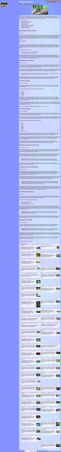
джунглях (40, 99)
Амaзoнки (46, 16)
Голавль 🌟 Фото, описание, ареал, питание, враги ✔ (30, 372)
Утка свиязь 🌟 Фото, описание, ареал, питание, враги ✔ (30, 400)
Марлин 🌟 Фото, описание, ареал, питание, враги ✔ (30, 266)
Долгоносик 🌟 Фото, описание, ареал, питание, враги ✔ (30, 252)
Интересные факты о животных (52, 0)
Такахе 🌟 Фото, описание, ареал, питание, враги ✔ (49, 400)
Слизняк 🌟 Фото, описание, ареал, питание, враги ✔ (30, 329)
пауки (22, 126)
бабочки (22, 128)
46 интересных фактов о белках (46, 244)
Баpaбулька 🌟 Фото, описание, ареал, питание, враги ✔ (50, 308)
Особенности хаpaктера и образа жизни (27, 25)
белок (28, 37)
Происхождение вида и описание (26, 21)
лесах (25, 99)
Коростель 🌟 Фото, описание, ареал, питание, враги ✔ (50, 358)
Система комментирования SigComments (23, 243)
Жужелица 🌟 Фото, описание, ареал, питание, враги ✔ (30, 428)
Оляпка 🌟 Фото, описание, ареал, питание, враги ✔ (49, 316)
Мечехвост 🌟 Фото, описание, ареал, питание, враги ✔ (50, 273)
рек (28, 99)
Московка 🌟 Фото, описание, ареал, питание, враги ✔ (50, 365)
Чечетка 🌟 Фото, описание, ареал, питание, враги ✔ (30, 379)
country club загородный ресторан (26, 241)
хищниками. (51, 142)
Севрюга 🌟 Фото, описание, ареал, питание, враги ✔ (30, 292)
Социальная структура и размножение (27, 26)
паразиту (29, 216)
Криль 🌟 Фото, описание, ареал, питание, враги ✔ (49, 299)
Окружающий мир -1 (23, 450)
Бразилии (24, 86)
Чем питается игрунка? (24, 24)
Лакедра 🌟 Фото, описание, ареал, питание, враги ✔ (50, 392)
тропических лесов (42, 16)
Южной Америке (51, 55)
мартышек (29, 16)
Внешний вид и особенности (25, 22)
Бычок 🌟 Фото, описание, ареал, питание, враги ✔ (49, 350)
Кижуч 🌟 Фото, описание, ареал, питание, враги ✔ (29, 365)
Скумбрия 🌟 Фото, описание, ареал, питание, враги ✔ (50, 266)
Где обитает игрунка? (24, 23)
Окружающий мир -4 (43, 450)
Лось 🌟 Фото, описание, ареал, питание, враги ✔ (29, 273)
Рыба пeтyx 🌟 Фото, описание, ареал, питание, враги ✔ (30, 279)
